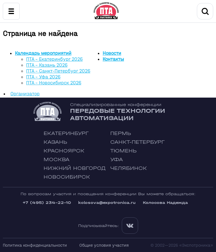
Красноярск (64, 151)
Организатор (25, 94)
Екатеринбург (66, 133)
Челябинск (128, 168)
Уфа (116, 160)
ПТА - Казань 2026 (47, 65)
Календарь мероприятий (43, 53)
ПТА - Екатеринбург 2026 (54, 59)
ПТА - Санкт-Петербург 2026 (58, 71)
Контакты (113, 59)
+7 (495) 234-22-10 (46, 202)
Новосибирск (67, 177)
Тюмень (123, 151)
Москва (56, 160)
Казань (55, 142)
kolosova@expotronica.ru (107, 202)
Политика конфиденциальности (35, 245)
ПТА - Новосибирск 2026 (53, 83)
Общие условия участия (104, 245)
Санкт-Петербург (137, 142)
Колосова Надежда (165, 202)
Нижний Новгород (75, 168)
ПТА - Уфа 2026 (43, 77)
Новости (112, 53)
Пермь (120, 133)
